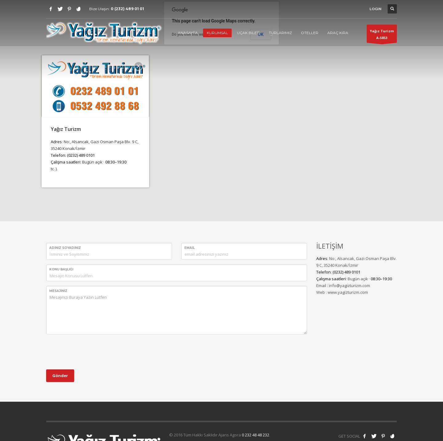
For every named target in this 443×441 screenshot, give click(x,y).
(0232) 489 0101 (81, 155)
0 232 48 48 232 (255, 435)
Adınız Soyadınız (65, 248)
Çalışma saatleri (65, 162)
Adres (56, 141)
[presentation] (93, 351)
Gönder (60, 375)
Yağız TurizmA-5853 (382, 36)
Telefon (58, 155)
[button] (221, 107)
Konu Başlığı (61, 269)
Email (189, 248)
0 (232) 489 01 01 (127, 8)
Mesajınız (58, 291)
